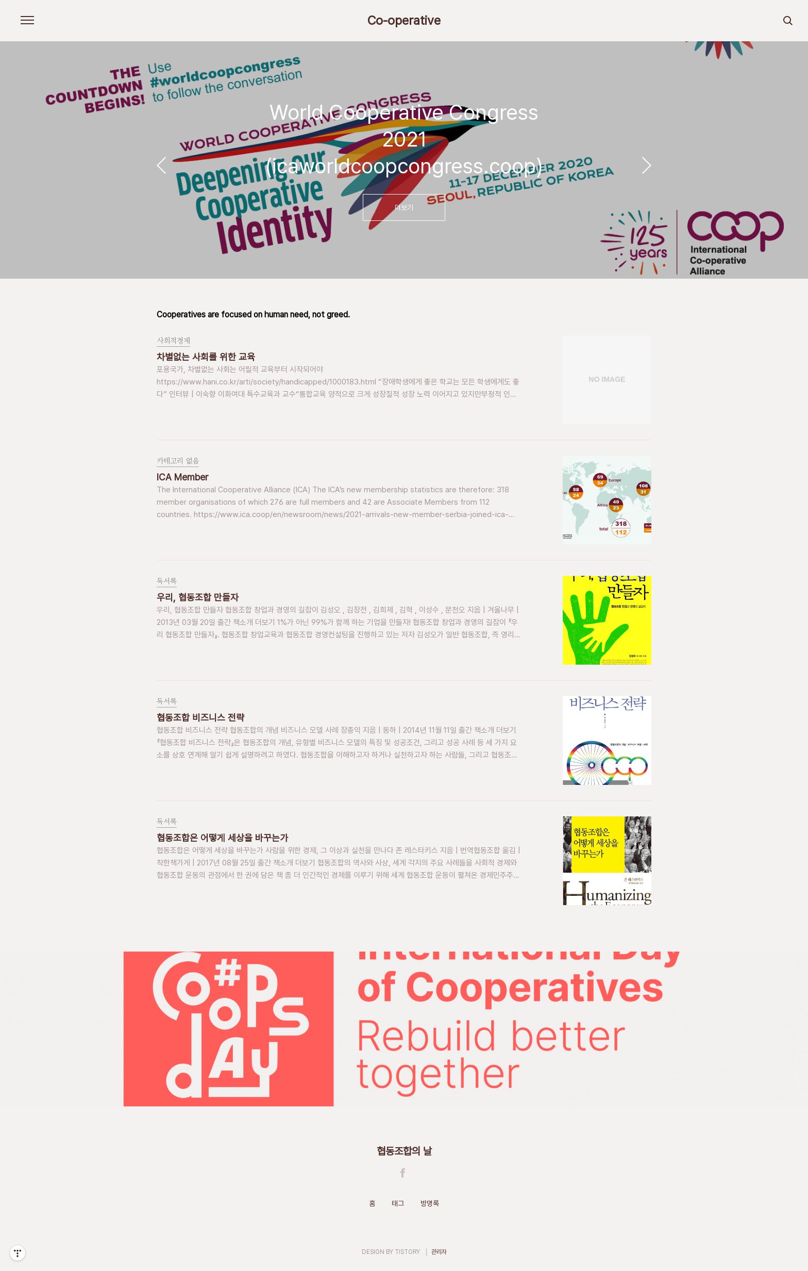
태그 (398, 1203)
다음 (647, 165)
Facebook (403, 1173)
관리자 (439, 1252)
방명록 (429, 1203)
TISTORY (407, 1252)
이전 (161, 165)
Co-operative (404, 20)
